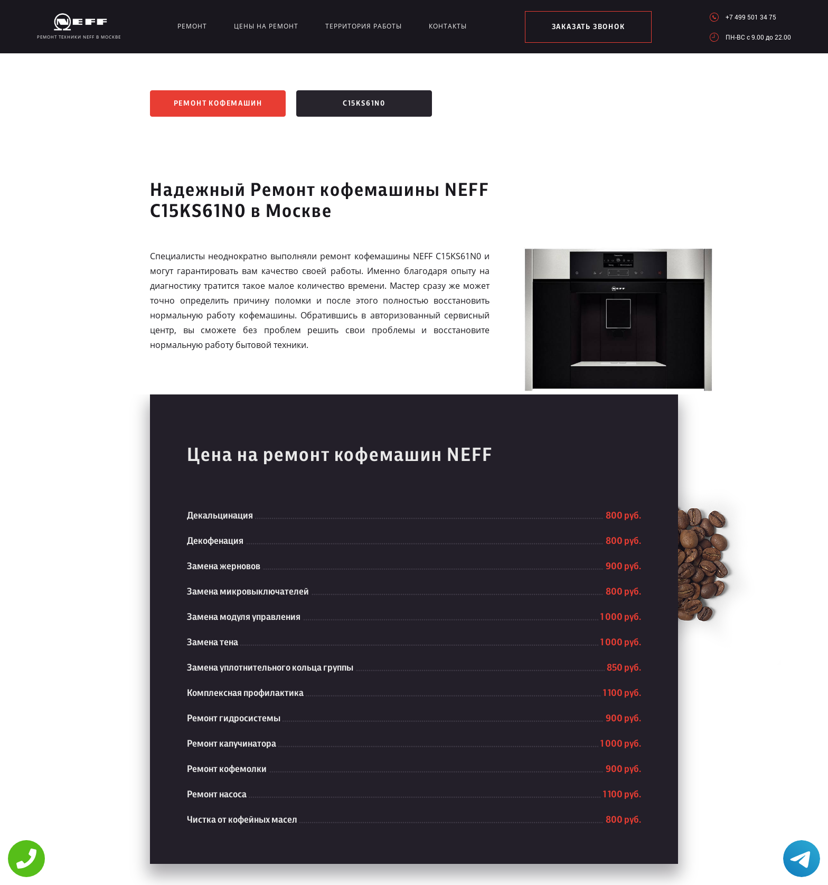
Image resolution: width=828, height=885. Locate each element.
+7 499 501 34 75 (751, 17)
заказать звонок (588, 27)
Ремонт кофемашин (218, 103)
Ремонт (192, 26)
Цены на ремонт (266, 26)
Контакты (448, 26)
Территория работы (363, 26)
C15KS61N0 (364, 103)
